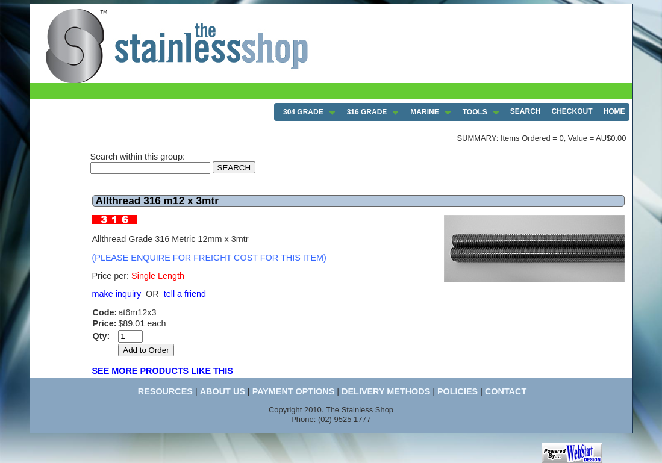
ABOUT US (222, 391)
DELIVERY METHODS (386, 391)
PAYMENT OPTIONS (293, 391)
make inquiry (117, 294)
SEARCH (525, 111)
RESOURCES (165, 391)
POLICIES (457, 391)
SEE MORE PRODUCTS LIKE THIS (162, 371)
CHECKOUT (572, 111)
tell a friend (185, 294)
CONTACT (505, 391)
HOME (614, 111)
